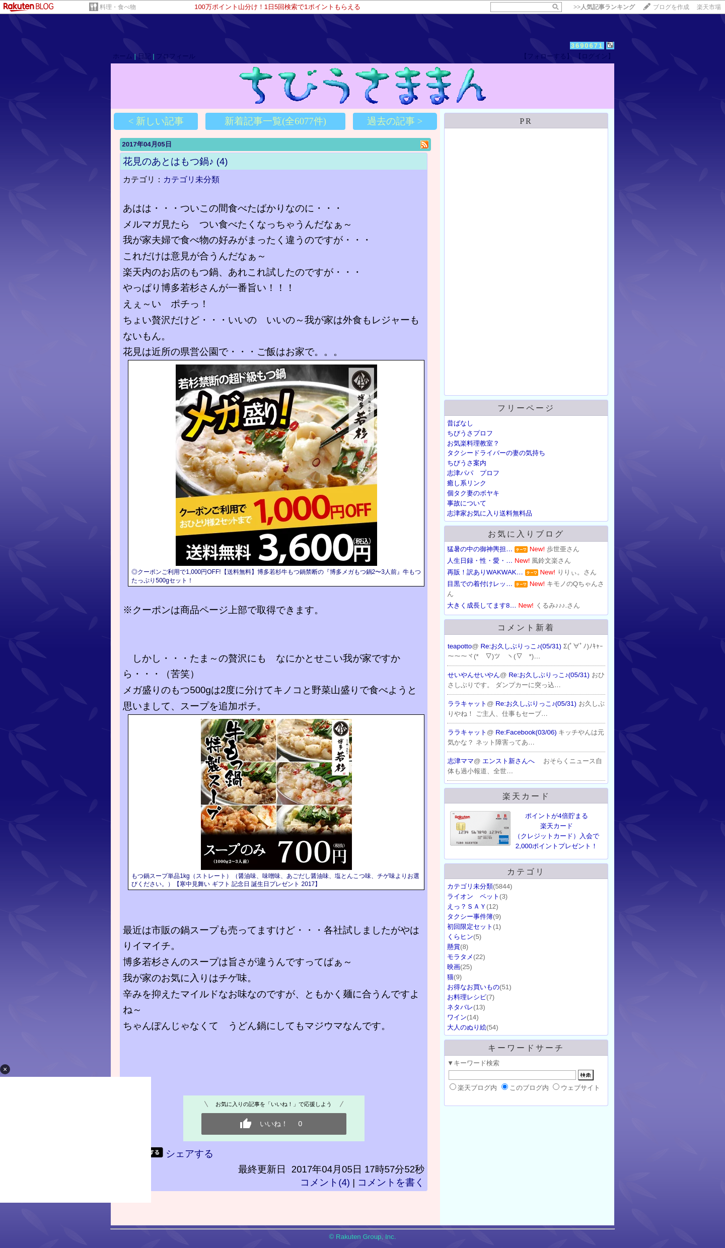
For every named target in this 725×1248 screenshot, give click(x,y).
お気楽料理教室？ (473, 443)
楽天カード (526, 796)
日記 (144, 56)
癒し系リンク (466, 483)
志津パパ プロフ (473, 473)
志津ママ (461, 761)
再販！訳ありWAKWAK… (485, 572)
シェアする (189, 1153)
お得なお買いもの (473, 987)
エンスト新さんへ (509, 761)
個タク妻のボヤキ (473, 493)
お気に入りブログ (526, 534)
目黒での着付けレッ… (480, 584)
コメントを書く (390, 1182)
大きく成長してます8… (482, 605)
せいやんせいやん (474, 675)
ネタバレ (460, 1007)
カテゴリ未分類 (191, 179)
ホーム (122, 56)
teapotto (460, 646)
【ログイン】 (594, 56)
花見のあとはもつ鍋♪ (168, 161)
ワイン (457, 1017)
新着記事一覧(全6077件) (275, 121)
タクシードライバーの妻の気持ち (496, 453)
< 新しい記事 (156, 121)
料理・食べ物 (118, 7)
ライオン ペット (473, 896)
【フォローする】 (547, 56)
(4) (222, 161)
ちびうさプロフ (470, 433)
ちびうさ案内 (466, 463)
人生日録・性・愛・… (480, 560)
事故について (466, 503)
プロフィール (175, 56)
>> (604, 7)
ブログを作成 (671, 7)
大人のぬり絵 (466, 1027)
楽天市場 (709, 7)
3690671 (587, 45)
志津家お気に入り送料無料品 (489, 513)
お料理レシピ (466, 997)
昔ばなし (460, 423)
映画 (453, 967)
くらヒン (460, 936)
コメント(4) (325, 1182)
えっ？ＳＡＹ (466, 906)
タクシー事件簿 (470, 916)
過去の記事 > (394, 121)
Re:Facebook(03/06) (526, 732)
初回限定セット (470, 926)
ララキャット (467, 703)
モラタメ (460, 957)
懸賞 (453, 946)
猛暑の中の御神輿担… (480, 549)
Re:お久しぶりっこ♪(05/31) (521, 646)
